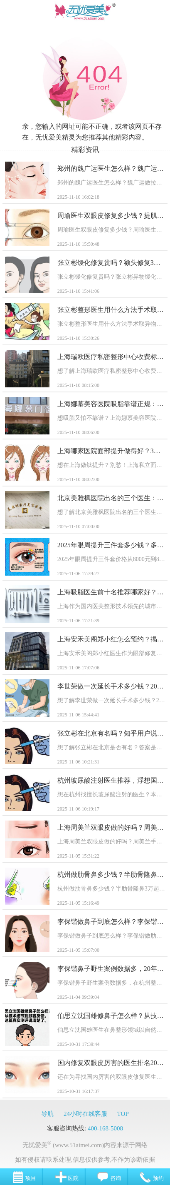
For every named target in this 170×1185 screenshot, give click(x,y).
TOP (123, 1113)
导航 (47, 1113)
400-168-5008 (105, 1128)
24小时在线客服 (85, 1113)
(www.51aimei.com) (78, 1145)
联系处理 (58, 1159)
